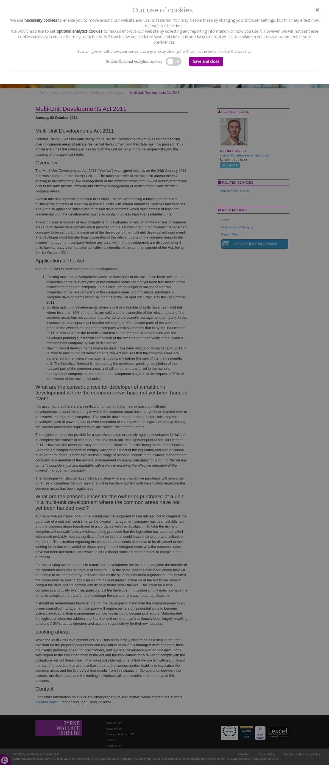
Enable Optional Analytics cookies (134, 61)
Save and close (206, 61)
